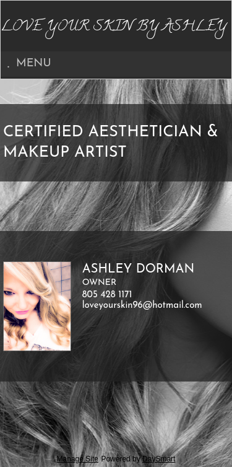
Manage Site (77, 459)
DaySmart (158, 459)
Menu (29, 63)
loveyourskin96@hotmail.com (142, 305)
